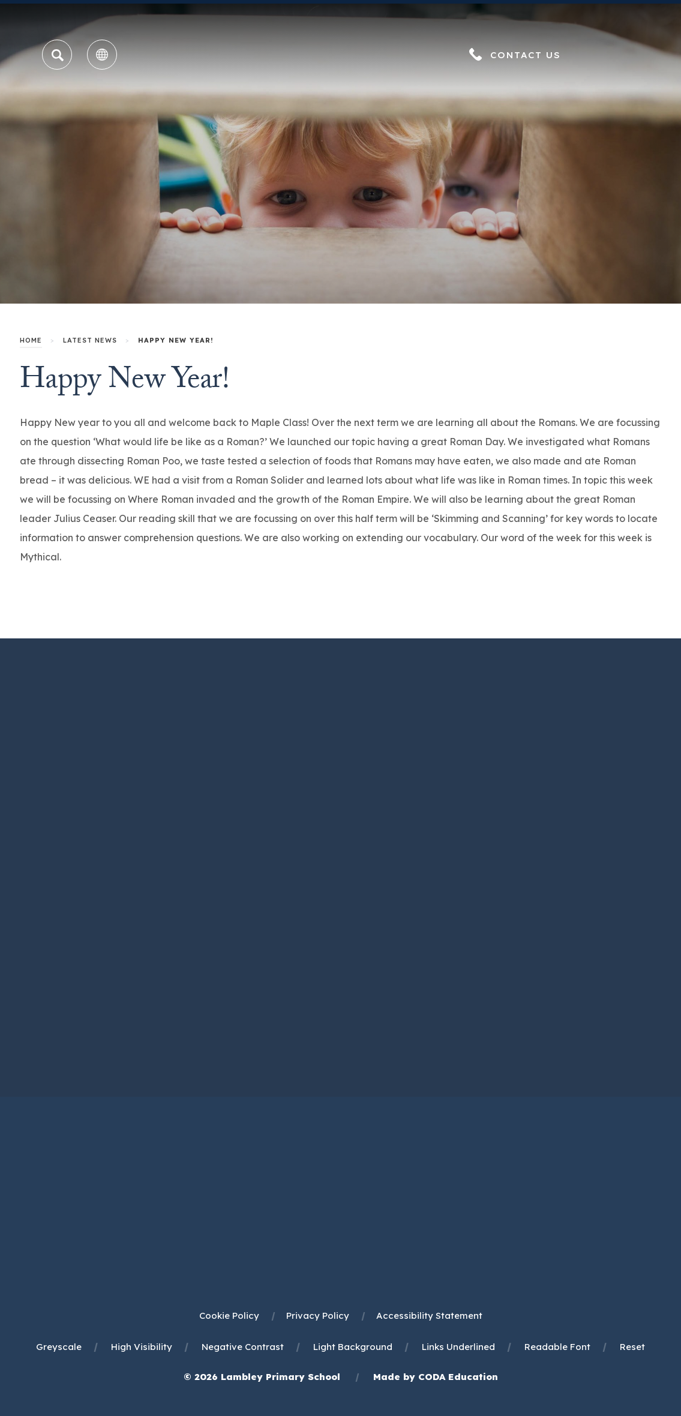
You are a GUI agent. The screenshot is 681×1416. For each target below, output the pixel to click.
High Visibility (141, 1346)
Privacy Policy (317, 1315)
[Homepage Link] (340, 72)
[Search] (58, 55)
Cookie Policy (229, 1315)
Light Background (352, 1346)
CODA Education (458, 1376)
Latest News (90, 340)
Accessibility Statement (429, 1315)
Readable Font (557, 1346)
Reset (632, 1346)
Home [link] (31, 340)
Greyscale (59, 1346)
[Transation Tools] (102, 55)
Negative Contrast (243, 1346)
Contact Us (525, 55)
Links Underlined (458, 1346)
